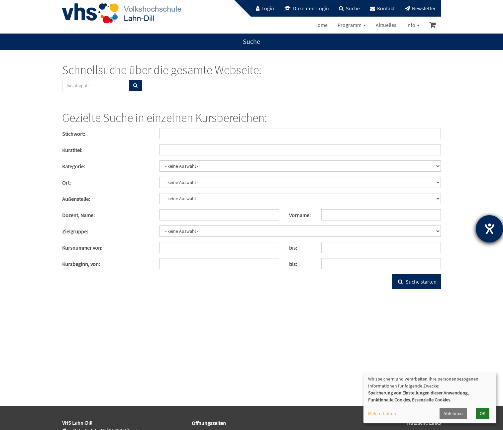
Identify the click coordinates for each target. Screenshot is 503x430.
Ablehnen (453, 413)
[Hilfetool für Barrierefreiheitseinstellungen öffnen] (489, 228)
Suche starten (416, 281)
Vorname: (300, 215)
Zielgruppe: (75, 231)
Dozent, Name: (78, 215)
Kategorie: (73, 166)
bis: (293, 247)
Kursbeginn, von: (81, 264)
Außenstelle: (76, 199)
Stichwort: (73, 133)
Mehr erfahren (382, 413)
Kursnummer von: (82, 247)
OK (482, 413)
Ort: (66, 182)
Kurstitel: (72, 150)
